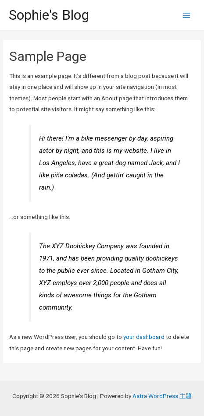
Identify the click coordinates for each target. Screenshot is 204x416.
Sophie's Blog (49, 15)
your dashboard (144, 336)
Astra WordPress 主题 (162, 395)
